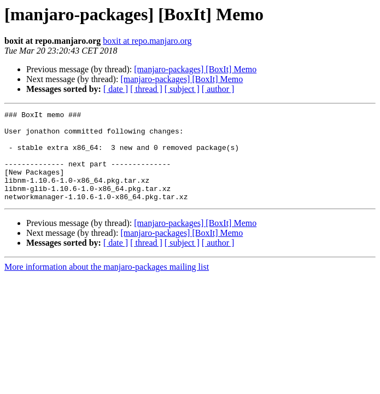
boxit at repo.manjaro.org (147, 40)
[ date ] (115, 89)
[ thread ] (146, 89)
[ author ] (218, 89)
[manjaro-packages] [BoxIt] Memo (195, 69)
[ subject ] (182, 89)
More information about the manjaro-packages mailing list (106, 284)
